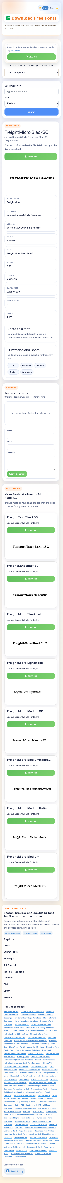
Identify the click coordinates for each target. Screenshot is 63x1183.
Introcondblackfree (34, 1092)
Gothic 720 (19, 1105)
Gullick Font (24, 1079)
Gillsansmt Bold (20, 1137)
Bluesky (40, 365)
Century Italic (23, 1056)
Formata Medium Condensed (16, 1066)
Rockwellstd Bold (22, 1121)
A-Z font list (10, 965)
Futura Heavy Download (41, 1024)
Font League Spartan (38, 1150)
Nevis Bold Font (27, 1118)
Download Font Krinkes (44, 1131)
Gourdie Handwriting (40, 1043)
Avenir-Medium (10, 1030)
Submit (31, 111)
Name (9, 430)
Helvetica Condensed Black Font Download (22, 1063)
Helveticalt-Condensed (45, 1060)
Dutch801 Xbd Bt (22, 1024)
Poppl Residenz (25, 1131)
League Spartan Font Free (25, 1108)
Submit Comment (17, 474)
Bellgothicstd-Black (38, 1137)
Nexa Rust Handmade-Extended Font (40, 1127)
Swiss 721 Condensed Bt (29, 1069)
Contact (8, 977)
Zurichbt (26, 1111)
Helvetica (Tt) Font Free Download (18, 1060)
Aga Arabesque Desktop (27, 1102)
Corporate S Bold (34, 1147)
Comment (11, 452)
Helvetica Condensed (37, 1037)
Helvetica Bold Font (39, 1066)
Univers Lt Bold (10, 1131)
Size (6, 98)
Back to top (14, 1171)
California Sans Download (30, 1072)
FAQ (6, 984)
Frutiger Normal (21, 1124)
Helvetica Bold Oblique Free (16, 1034)
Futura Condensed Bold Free (28, 1050)
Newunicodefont (11, 1011)
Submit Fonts (11, 951)
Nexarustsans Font (39, 1089)
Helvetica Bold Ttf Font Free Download (30, 1040)
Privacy (8, 997)
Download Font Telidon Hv (41, 1098)
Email (9, 441)
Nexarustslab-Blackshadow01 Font (40, 1143)
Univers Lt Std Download (14, 1147)
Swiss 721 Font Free (39, 1079)
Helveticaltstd (44, 1095)
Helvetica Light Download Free (41, 1085)
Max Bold (19, 1127)
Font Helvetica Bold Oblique (32, 1047)
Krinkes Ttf (47, 1063)
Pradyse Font (38, 1111)
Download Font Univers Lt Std (16, 1089)
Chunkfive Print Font (38, 1034)
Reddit (13, 372)
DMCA (7, 990)
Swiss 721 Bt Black (35, 1053)
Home (7, 945)
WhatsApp (27, 372)
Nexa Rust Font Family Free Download (26, 1114)
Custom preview (12, 86)
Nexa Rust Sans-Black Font (15, 1134)
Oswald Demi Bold (28, 1014)
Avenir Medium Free (19, 1098)
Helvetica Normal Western (24, 1095)
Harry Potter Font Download (26, 1021)
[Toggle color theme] (48, 8)
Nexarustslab (20, 1156)
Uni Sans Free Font (33, 1140)
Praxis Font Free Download (22, 1153)
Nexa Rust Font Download (15, 1085)
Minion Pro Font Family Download (40, 1027)
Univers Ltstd (21, 1150)
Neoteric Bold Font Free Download (25, 1076)
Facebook (26, 365)
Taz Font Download (38, 1124)
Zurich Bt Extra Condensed (32, 1011)
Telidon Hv (47, 1140)
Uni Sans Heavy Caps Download (28, 1018)
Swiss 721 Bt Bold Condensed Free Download (38, 1030)
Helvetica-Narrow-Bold (14, 1027)
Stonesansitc (9, 1102)
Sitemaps (9, 958)
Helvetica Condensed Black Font (42, 1082)
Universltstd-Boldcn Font (14, 1037)
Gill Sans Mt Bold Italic (40, 1056)
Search (31, 57)
